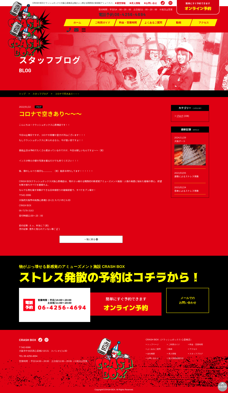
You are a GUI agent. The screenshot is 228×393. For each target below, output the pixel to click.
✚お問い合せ (150, 3)
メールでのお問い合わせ (187, 300)
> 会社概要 (150, 354)
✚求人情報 (134, 3)
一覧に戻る (91, 239)
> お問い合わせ (152, 358)
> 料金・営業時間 (195, 344)
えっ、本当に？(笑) (39, 225)
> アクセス (192, 349)
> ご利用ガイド (173, 344)
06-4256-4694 (30, 356)
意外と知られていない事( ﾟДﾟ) (44, 229)
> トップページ (152, 344)
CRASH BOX (27, 340)
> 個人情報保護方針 (175, 358)
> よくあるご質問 (153, 349)
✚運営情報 (120, 3)
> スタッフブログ (195, 354)
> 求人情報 (171, 354)
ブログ (38, 106)
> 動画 (169, 349)
